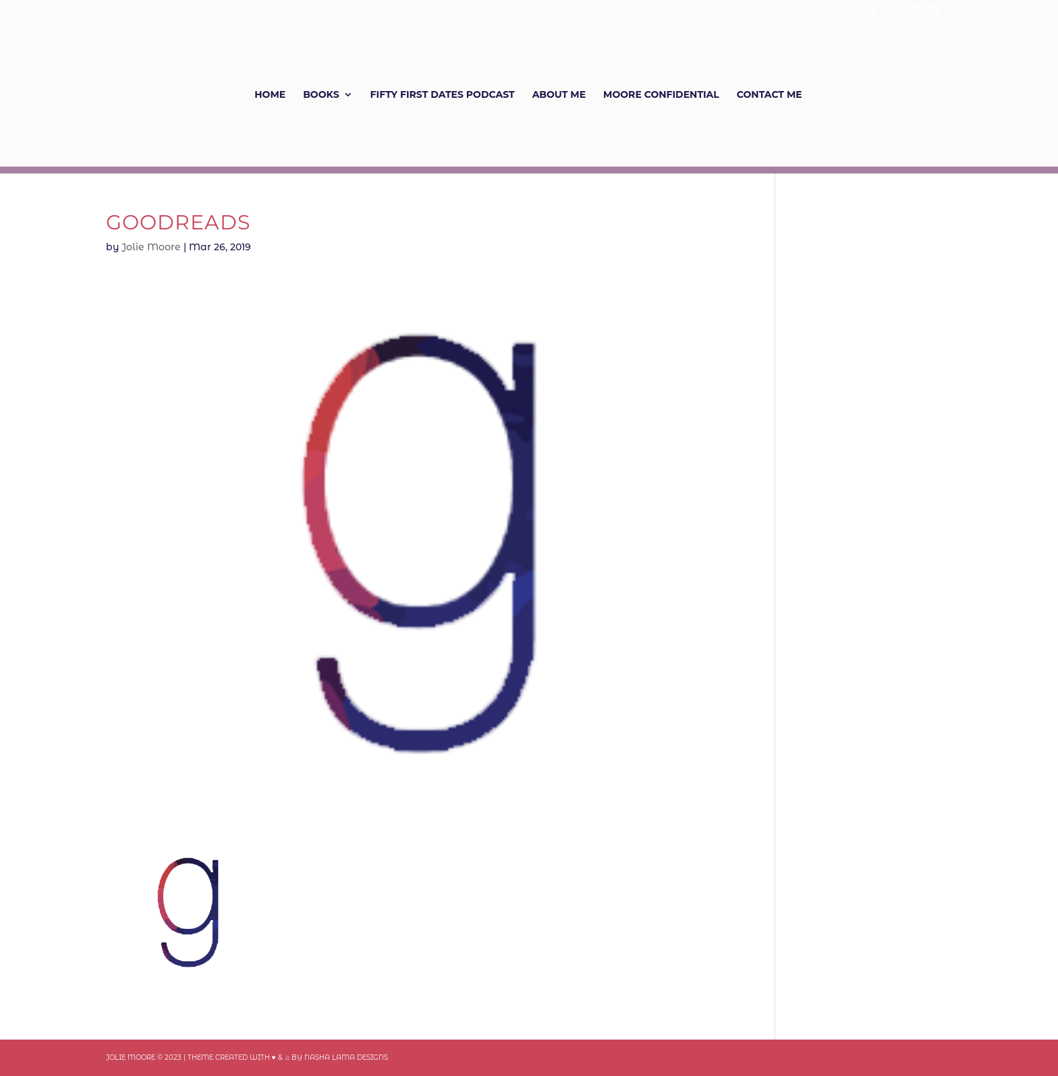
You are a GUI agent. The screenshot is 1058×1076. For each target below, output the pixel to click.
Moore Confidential (661, 95)
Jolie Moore (151, 247)
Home (269, 95)
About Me (559, 95)
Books (321, 95)
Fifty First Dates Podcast (442, 95)
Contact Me (769, 95)
